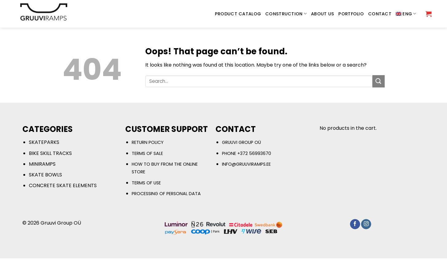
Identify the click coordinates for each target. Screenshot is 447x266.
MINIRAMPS (42, 164)
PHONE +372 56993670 (246, 153)
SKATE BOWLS (45, 174)
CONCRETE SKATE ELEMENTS (63, 185)
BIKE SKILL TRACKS (50, 153)
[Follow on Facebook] (355, 224)
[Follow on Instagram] (366, 224)
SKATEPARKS (44, 142)
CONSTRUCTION (286, 14)
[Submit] (378, 81)
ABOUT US (322, 14)
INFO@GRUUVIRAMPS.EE (246, 164)
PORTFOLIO (351, 14)
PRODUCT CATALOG (238, 14)
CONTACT (379, 14)
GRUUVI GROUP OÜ (241, 142)
